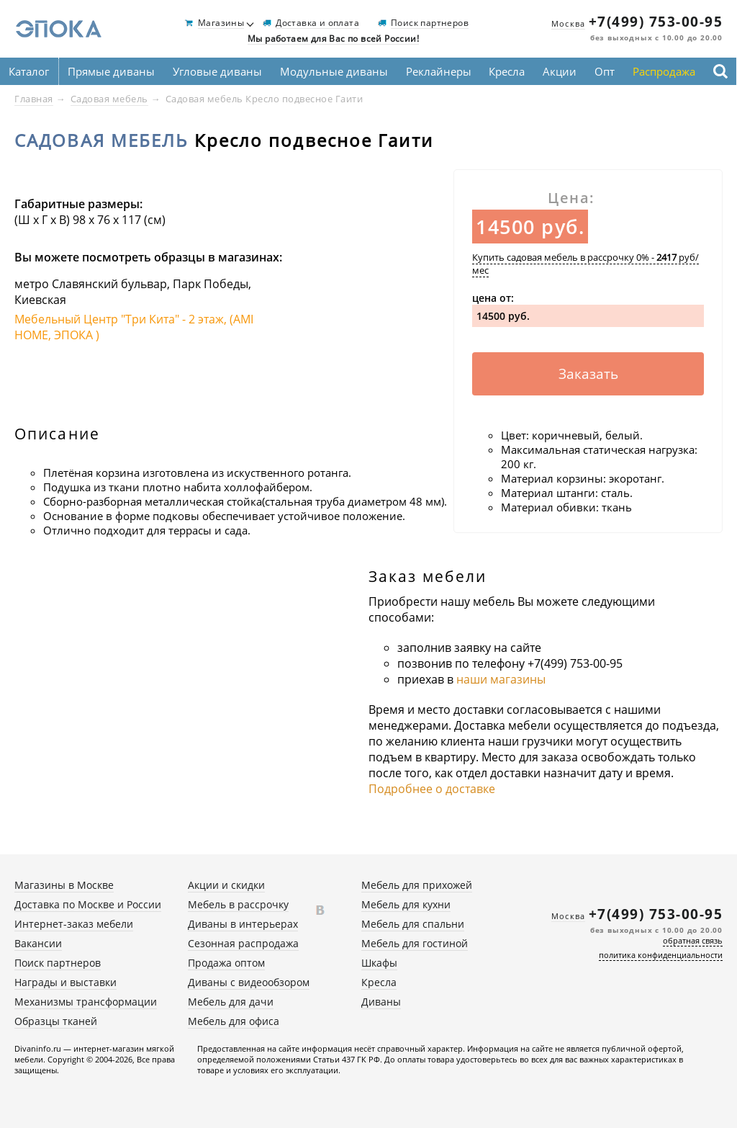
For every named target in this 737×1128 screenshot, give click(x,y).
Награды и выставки (65, 982)
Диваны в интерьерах (243, 924)
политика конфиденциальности (661, 954)
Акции (560, 71)
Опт (604, 71)
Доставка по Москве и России (87, 904)
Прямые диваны (111, 71)
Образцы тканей (55, 1021)
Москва (568, 23)
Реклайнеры (438, 71)
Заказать (588, 373)
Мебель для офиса (233, 1021)
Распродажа (664, 71)
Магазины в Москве (64, 885)
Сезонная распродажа (243, 943)
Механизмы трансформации (85, 1001)
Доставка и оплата (317, 23)
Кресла (507, 71)
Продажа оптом (226, 963)
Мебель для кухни (406, 904)
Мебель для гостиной (414, 943)
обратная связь (693, 940)
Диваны (381, 1001)
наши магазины (501, 679)
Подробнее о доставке (431, 789)
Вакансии (38, 943)
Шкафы (379, 963)
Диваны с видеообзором (248, 982)
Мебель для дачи (230, 1001)
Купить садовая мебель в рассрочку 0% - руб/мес (585, 264)
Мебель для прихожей (416, 885)
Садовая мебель (109, 98)
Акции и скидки (226, 885)
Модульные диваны (334, 71)
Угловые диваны (217, 71)
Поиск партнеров (430, 23)
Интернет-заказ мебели (73, 924)
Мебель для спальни (412, 924)
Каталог (29, 71)
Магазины (221, 23)
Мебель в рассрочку (238, 904)
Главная (33, 98)
